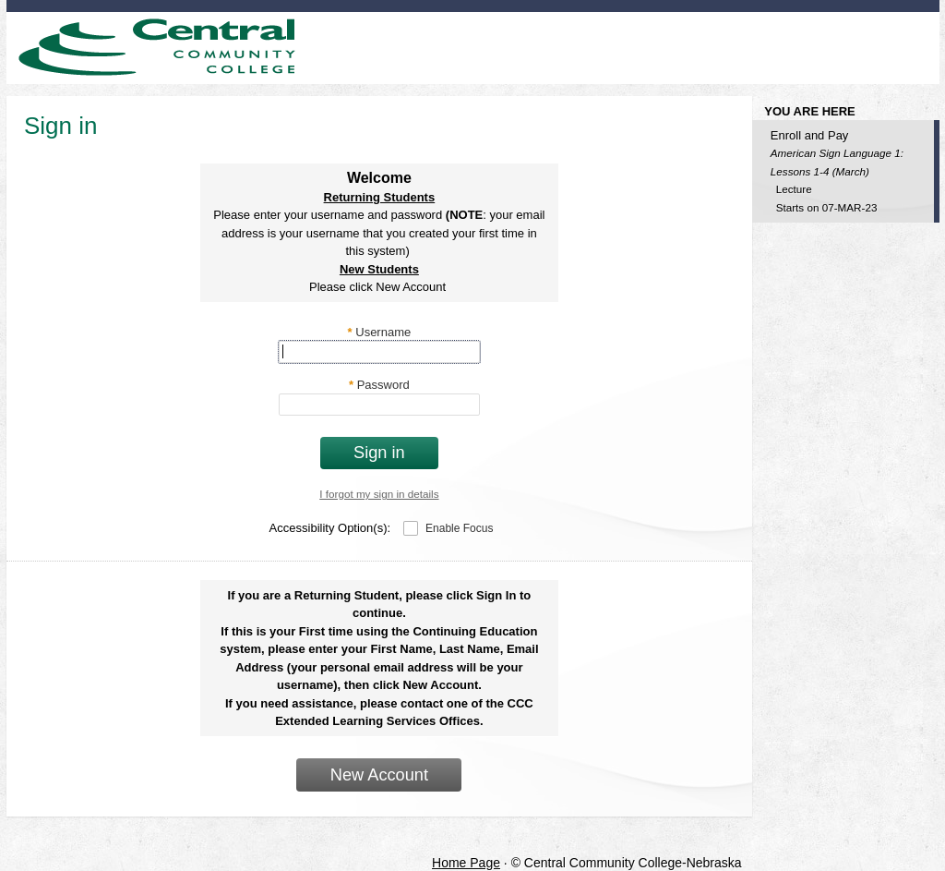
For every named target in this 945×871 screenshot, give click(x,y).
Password (379, 385)
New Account (379, 775)
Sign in (379, 452)
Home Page (466, 862)
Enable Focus (459, 528)
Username (380, 332)
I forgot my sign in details (378, 494)
